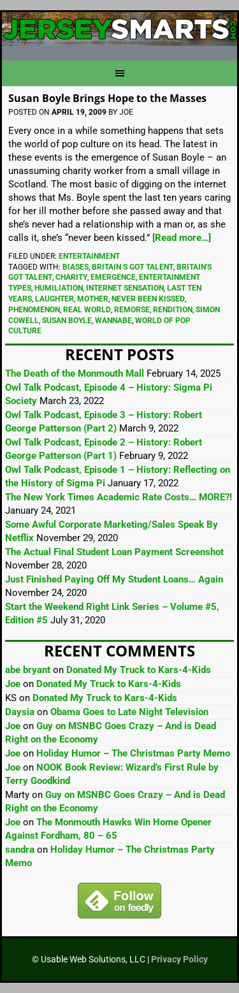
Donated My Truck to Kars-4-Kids (138, 670)
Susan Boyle (67, 320)
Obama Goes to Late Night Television (129, 712)
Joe (12, 684)
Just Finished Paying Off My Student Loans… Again (114, 579)
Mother (92, 298)
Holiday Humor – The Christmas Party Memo (133, 753)
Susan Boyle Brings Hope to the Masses (107, 98)
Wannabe (113, 320)
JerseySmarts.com (119, 31)
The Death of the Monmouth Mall (74, 373)
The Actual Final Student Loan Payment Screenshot (114, 552)
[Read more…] (181, 237)
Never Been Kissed (148, 298)
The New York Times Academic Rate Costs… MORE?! (118, 497)
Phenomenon (34, 309)
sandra (19, 849)
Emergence (113, 277)
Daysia (19, 712)
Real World (87, 309)
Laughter (54, 298)
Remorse (132, 309)
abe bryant (27, 670)
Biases (75, 267)
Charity (71, 277)
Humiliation (58, 288)
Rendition (172, 309)
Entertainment (89, 256)
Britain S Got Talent (132, 267)
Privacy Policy (179, 959)
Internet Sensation (125, 288)
